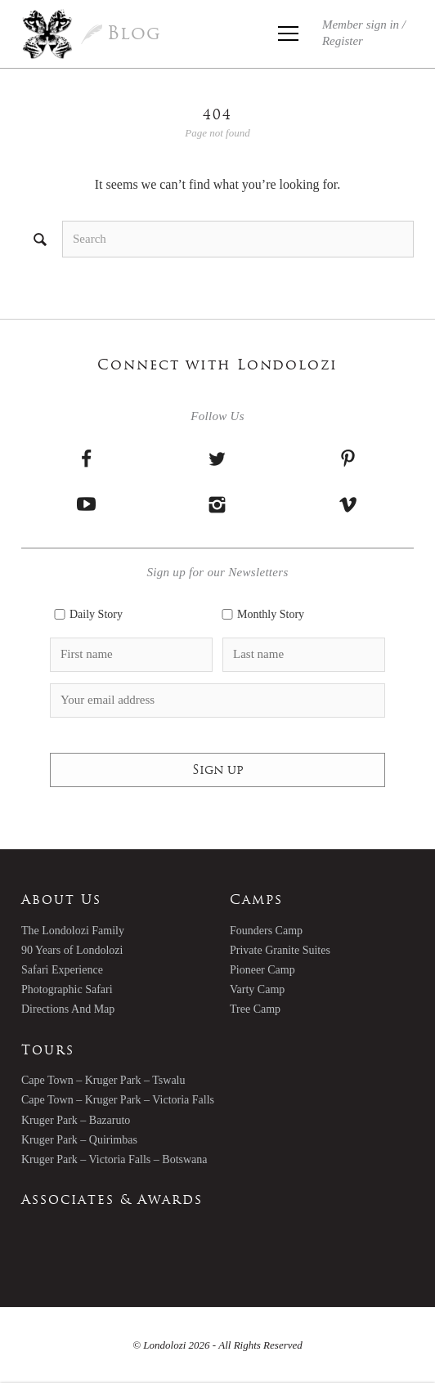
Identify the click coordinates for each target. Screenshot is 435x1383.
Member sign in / (364, 32)
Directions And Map (67, 1009)
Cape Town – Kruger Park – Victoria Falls (117, 1100)
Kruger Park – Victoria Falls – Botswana (114, 1159)
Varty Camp (257, 989)
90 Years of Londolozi (72, 950)
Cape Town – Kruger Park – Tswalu (103, 1080)
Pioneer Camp (262, 970)
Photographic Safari (67, 989)
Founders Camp (266, 930)
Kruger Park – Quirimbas (79, 1140)
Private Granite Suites (280, 950)
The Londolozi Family (72, 930)
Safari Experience (62, 970)
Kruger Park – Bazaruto (75, 1120)
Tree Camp (255, 1009)
